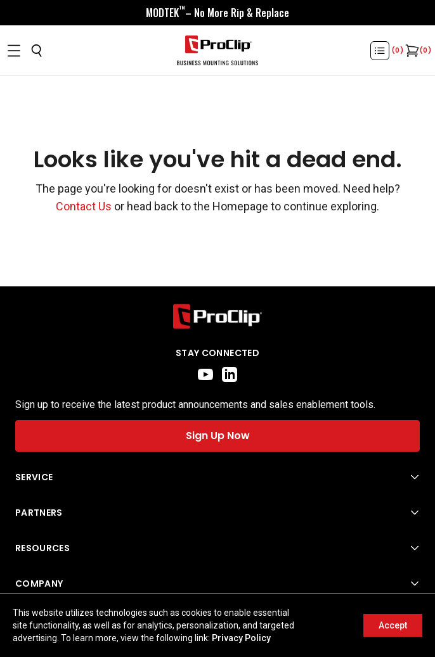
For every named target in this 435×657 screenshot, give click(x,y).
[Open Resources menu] (217, 548)
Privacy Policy (241, 638)
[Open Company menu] (217, 583)
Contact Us (84, 206)
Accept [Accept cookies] (393, 625)
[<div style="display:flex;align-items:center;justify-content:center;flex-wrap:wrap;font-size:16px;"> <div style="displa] (217, 12)
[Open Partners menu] (217, 512)
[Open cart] (411, 50)
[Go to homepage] (217, 50)
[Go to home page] (217, 316)
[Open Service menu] (217, 477)
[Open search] (36, 50)
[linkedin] (229, 374)
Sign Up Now (218, 435)
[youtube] (205, 374)
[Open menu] (14, 50)
